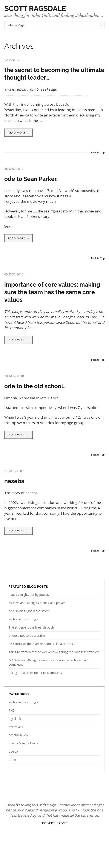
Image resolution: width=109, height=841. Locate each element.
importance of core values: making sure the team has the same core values (52, 292)
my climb (15, 719)
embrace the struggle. (24, 619)
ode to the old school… (35, 386)
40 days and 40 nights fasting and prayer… (38, 603)
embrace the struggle (23, 702)
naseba (14, 481)
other (12, 760)
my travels (16, 727)
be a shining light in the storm (29, 611)
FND (12, 710)
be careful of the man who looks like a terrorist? (42, 644)
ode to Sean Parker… (32, 179)
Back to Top (98, 152)
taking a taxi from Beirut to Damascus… (36, 673)
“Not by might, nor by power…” (30, 595)
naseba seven (18, 735)
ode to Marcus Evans (23, 743)
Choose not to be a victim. (27, 636)
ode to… (14, 751)
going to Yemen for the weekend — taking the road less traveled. (54, 652)
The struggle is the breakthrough (31, 627)
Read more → (18, 132)
